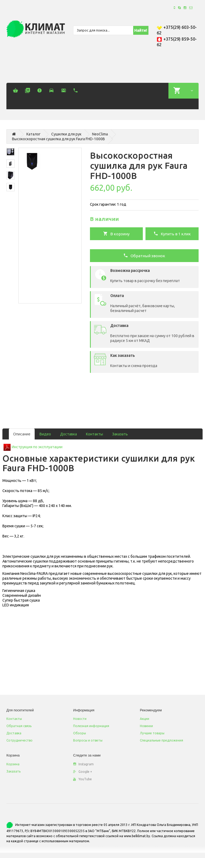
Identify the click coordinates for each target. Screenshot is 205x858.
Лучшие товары (152, 733)
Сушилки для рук (66, 134)
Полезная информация (91, 726)
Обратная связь (18, 726)
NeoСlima (100, 134)
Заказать (120, 434)
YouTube (82, 779)
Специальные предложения (161, 740)
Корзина (12, 764)
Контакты (94, 434)
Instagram (83, 764)
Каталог (33, 134)
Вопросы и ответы (87, 740)
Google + (82, 771)
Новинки (146, 726)
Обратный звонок (144, 255)
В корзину (116, 233)
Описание (21, 434)
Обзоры (79, 733)
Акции (144, 718)
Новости (79, 718)
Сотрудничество (19, 740)
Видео (45, 434)
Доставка (68, 434)
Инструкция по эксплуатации (37, 447)
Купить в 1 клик (172, 233)
